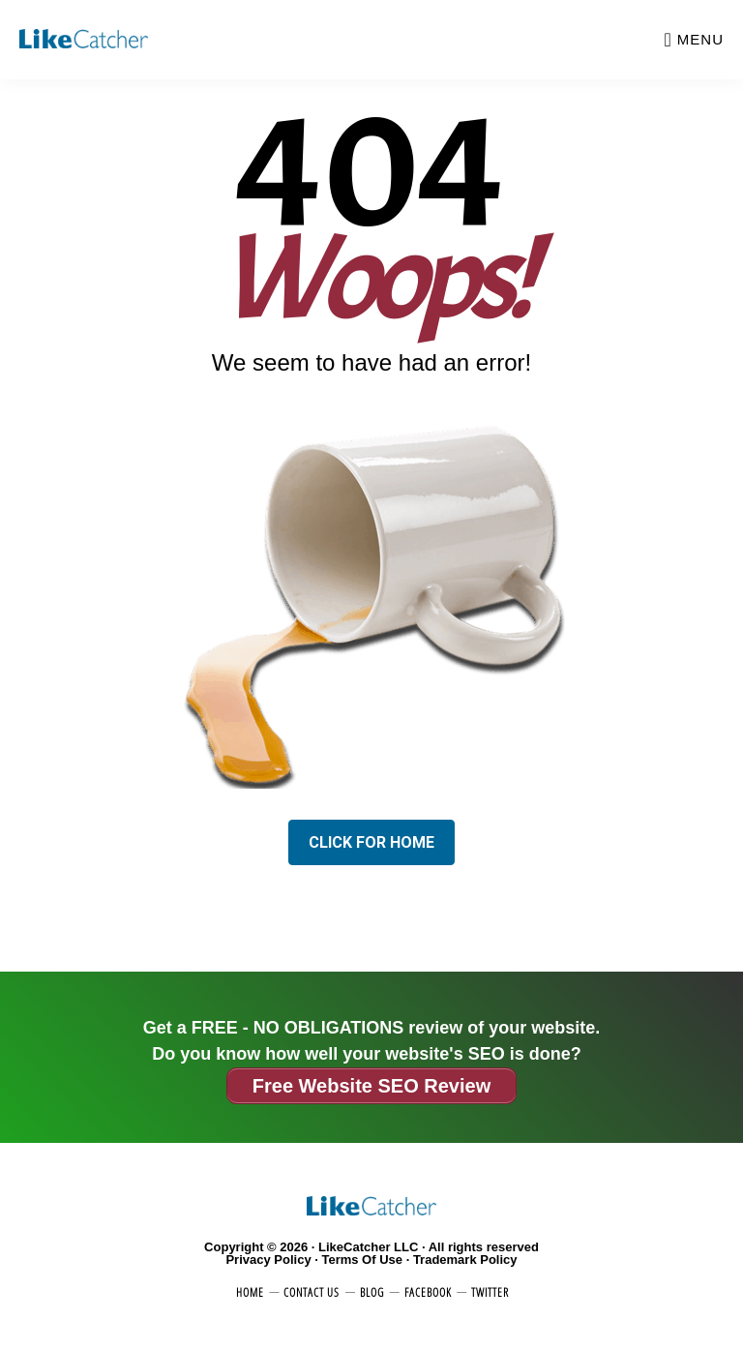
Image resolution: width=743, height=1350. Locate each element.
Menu (700, 39)
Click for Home (371, 842)
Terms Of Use (361, 1259)
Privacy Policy (268, 1259)
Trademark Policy (465, 1259)
